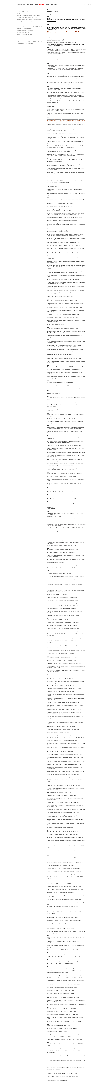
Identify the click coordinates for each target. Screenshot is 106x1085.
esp (88, 4)
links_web (47, 4)
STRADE (18, 13)
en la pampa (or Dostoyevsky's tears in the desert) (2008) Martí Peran (30, 26)
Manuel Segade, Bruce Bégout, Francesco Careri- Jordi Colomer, (62, 27)
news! (28, 4)
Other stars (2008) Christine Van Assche (24, 34)
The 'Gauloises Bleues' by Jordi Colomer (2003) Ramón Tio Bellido (29, 41)
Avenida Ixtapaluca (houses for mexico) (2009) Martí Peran (28, 21)
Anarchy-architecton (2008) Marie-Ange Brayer (26, 24)
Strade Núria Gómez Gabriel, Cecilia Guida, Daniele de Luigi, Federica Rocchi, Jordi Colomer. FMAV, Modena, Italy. (66, 20)
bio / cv (31, 4)
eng (84, 4)
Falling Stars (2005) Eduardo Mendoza (24, 36)
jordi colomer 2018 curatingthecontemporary (25, 11)
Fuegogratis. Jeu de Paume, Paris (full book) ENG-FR (27, 17)
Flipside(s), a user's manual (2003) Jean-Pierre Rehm (27, 39)
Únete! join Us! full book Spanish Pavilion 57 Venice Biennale (28, 15)
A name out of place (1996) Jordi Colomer (25, 43)
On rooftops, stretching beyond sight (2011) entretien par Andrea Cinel (30, 19)
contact (51, 4)
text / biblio (41, 4)
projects (36, 4)
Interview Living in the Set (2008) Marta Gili (25, 30)
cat (90, 4)
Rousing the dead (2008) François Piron (24, 28)
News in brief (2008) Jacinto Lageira (24, 32)
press (55, 4)
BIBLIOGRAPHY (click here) (22, 9)
